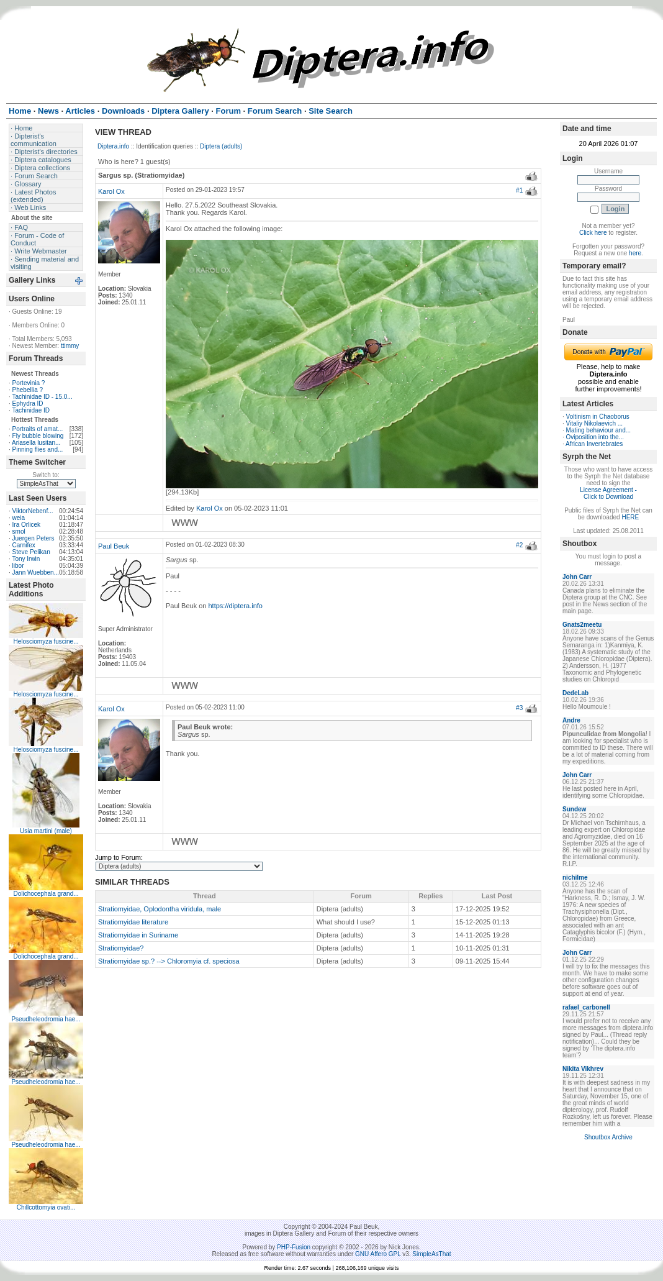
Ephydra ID (27, 403)
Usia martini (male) (46, 830)
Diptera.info (113, 146)
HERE (630, 517)
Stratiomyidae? (120, 948)
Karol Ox (111, 191)
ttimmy (70, 345)
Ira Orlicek (26, 524)
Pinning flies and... (37, 449)
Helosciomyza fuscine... (45, 641)
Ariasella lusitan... (36, 442)
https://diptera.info (236, 605)
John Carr (577, 576)
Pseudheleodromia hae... (45, 1019)
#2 (519, 545)
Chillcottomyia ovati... (46, 1207)
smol (18, 531)
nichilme (575, 877)
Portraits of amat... (37, 429)
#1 (519, 190)
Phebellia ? (27, 389)
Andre (571, 720)
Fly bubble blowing (38, 435)
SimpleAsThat (431, 1254)
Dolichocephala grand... (45, 893)
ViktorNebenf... (32, 511)
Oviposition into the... (595, 437)
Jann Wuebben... (35, 572)
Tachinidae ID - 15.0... (42, 396)
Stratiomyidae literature (133, 922)
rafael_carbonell (586, 1007)
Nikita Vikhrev (582, 1068)
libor (18, 565)
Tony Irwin (26, 558)
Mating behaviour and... (598, 430)
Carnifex (23, 545)
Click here (593, 232)
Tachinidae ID (31, 410)
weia (18, 517)
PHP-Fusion (293, 1247)
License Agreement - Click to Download (608, 493)
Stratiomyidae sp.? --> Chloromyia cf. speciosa (169, 961)
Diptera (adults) (221, 146)
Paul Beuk (113, 546)
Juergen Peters (33, 538)
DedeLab (575, 693)
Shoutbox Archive (608, 1137)
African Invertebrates (594, 443)
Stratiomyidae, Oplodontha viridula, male (159, 909)
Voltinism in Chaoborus (597, 416)
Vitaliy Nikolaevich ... (594, 423)
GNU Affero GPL (377, 1254)
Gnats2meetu (582, 624)
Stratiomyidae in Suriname (138, 935)
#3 (519, 707)
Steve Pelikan (31, 552)
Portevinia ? (28, 383)
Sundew (574, 809)
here (635, 253)
